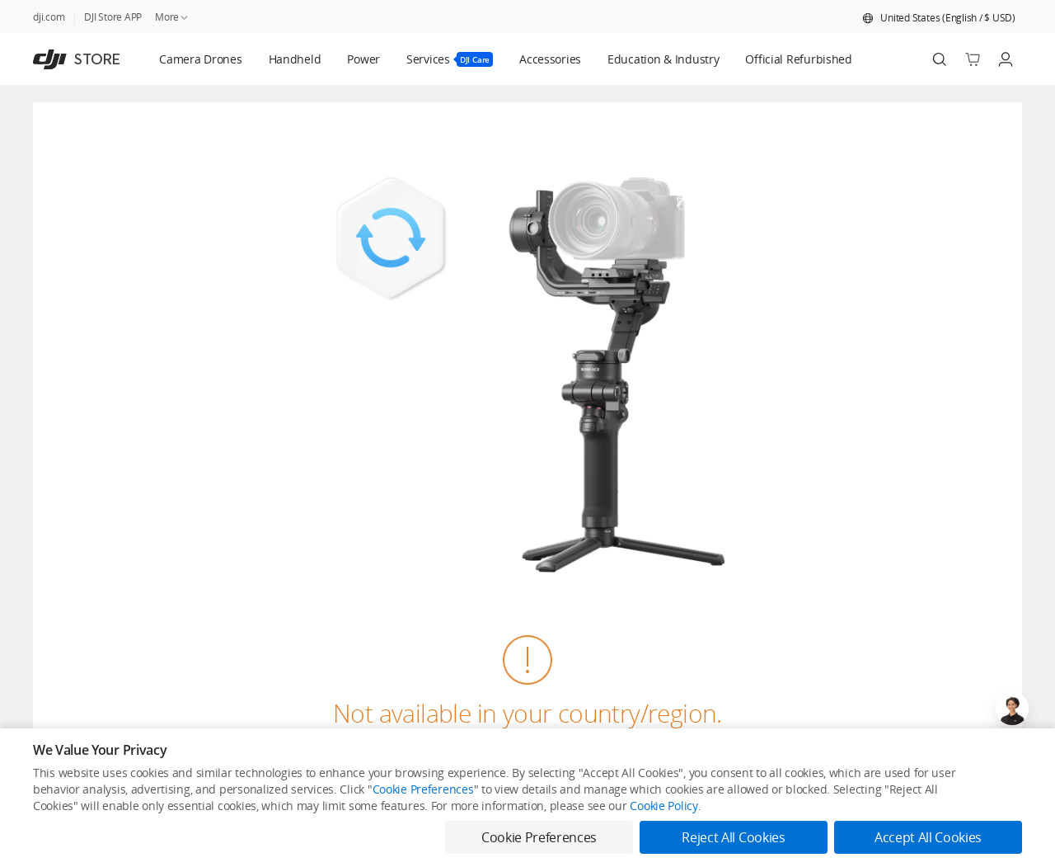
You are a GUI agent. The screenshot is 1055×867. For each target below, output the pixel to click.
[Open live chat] (1012, 708)
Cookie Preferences (423, 789)
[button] (939, 18)
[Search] (939, 59)
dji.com (48, 17)
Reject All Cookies (733, 837)
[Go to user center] (1005, 59)
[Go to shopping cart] (972, 59)
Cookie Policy (663, 805)
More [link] (172, 17)
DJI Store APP (113, 17)
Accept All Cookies (928, 837)
